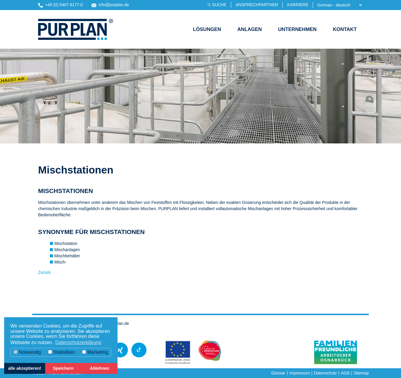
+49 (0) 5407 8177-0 (60, 4)
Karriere (297, 4)
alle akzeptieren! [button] (24, 368)
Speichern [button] (63, 368)
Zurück (44, 272)
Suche (219, 4)
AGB (345, 373)
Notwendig (27, 352)
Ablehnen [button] (99, 368)
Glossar (278, 373)
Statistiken (61, 352)
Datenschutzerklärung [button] (78, 342)
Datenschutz (325, 373)
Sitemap (361, 373)
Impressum (299, 373)
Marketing (95, 352)
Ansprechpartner (257, 4)
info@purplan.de (110, 4)
